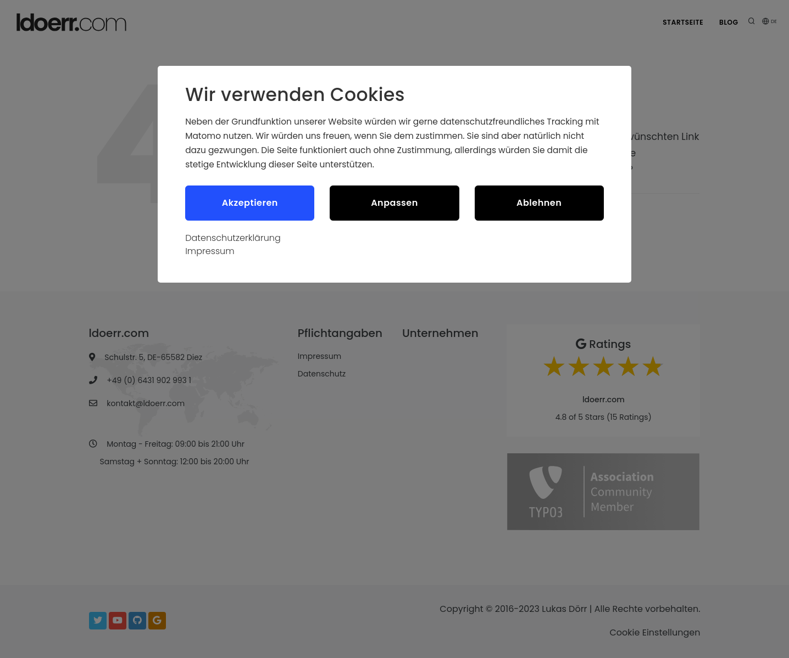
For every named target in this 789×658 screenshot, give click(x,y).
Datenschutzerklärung (233, 239)
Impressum (209, 252)
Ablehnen (539, 203)
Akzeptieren (250, 203)
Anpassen (394, 203)
